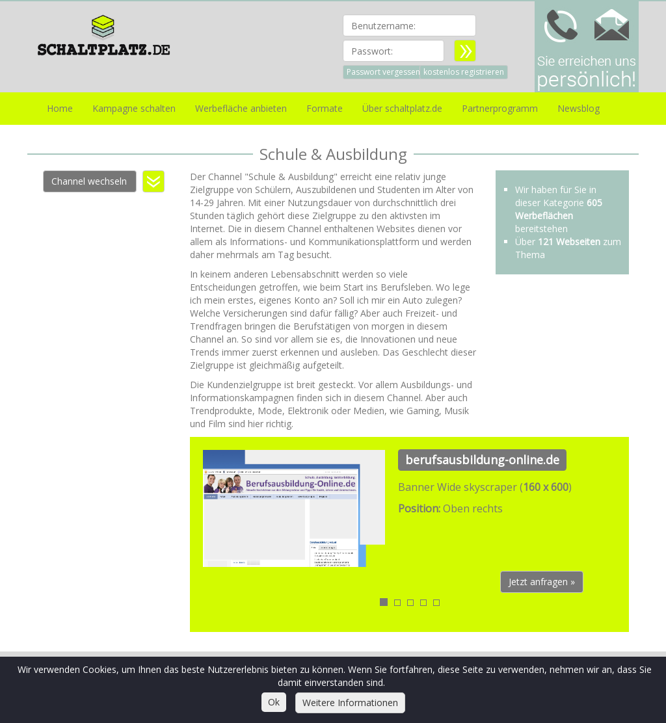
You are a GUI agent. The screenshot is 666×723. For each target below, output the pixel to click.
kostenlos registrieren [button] (463, 71)
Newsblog (578, 108)
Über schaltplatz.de (402, 108)
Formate (324, 108)
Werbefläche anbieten (241, 108)
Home (60, 108)
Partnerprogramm (500, 108)
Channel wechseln (89, 181)
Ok (274, 702)
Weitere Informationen (350, 702)
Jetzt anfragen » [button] (542, 581)
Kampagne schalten (134, 108)
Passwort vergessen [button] (383, 71)
